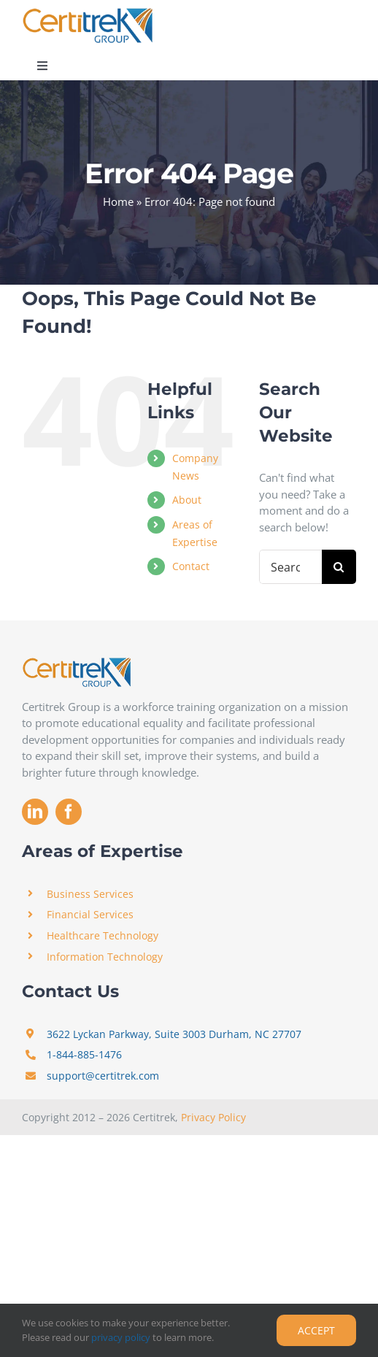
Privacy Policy (213, 1117)
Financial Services (90, 914)
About (186, 500)
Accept (316, 1330)
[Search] (339, 567)
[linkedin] (35, 812)
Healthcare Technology (102, 935)
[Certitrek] (87, 12)
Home (118, 201)
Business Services (90, 894)
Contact (190, 566)
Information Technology (105, 957)
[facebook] (68, 812)
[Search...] (290, 567)
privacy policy (120, 1337)
